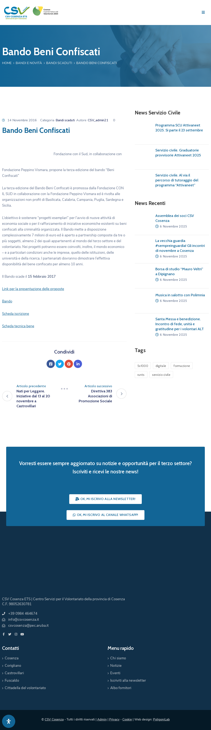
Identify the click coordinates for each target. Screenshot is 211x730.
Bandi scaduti (59, 63)
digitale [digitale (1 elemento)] (161, 366)
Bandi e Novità (29, 63)
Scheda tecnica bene (18, 326)
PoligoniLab (161, 719)
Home (7, 63)
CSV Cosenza (54, 719)
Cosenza (12, 658)
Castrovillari (14, 673)
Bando (7, 301)
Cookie (127, 719)
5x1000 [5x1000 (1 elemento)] (142, 366)
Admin (102, 719)
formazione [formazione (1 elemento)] (181, 366)
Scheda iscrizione (15, 313)
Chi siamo (118, 658)
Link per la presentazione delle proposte (33, 289)
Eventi (115, 673)
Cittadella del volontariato (25, 688)
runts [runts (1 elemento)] (141, 375)
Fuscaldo (12, 680)
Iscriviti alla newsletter (128, 680)
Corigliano (13, 665)
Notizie (116, 665)
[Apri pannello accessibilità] (8, 721)
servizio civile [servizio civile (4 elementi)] (161, 375)
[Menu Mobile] (203, 12)
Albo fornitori (120, 688)
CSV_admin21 (98, 120)
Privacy (114, 719)
